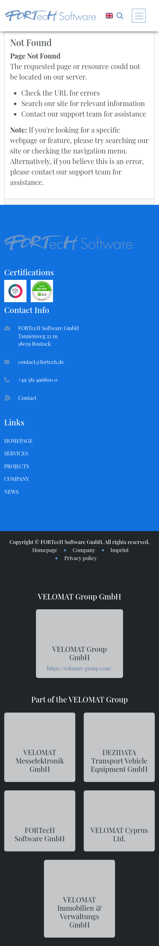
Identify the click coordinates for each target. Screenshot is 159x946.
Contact (27, 397)
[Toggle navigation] (139, 16)
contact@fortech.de (41, 361)
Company (16, 478)
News (11, 491)
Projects (16, 466)
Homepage (18, 440)
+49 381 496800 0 (37, 379)
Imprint (120, 549)
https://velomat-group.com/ (79, 668)
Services (16, 453)
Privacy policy (80, 557)
